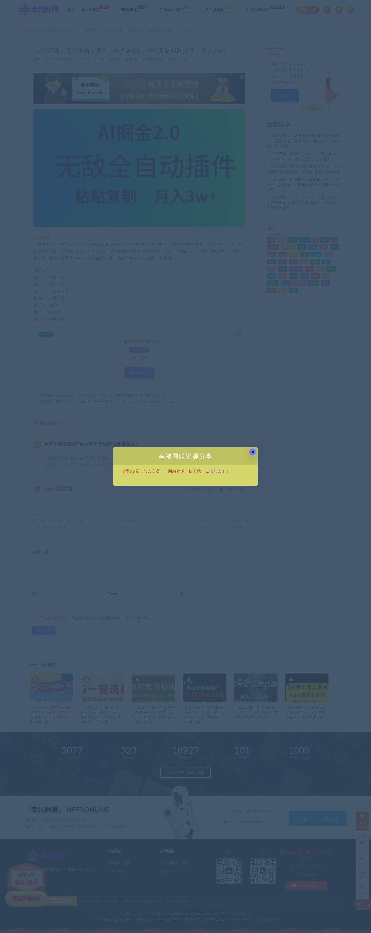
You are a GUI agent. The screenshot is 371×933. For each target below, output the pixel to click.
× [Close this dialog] (253, 452)
